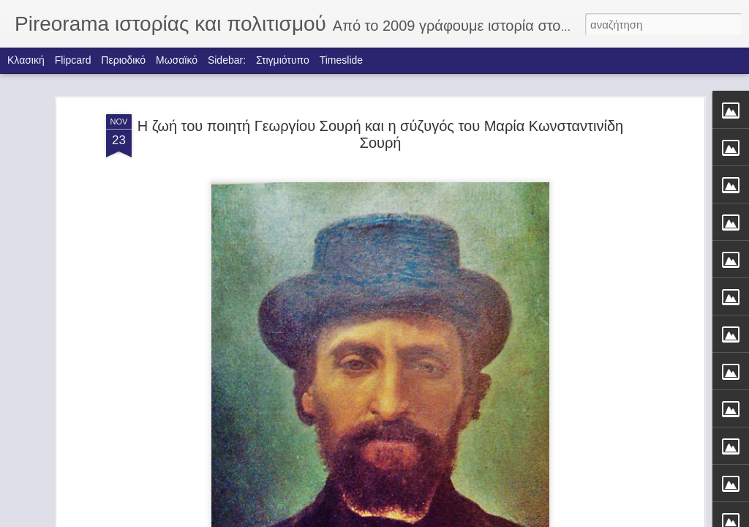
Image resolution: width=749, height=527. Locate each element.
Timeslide (341, 60)
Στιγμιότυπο (282, 60)
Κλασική (26, 60)
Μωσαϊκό (176, 60)
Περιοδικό (123, 60)
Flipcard (73, 60)
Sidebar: (227, 60)
